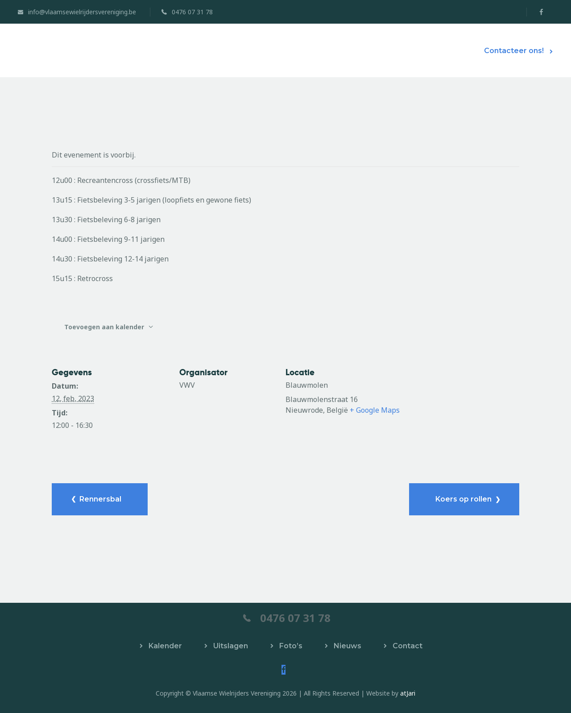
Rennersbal (99, 499)
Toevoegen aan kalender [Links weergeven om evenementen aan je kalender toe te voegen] (105, 327)
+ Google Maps (375, 410)
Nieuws (347, 646)
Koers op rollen (464, 499)
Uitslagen (230, 646)
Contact (407, 646)
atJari (407, 693)
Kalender (165, 646)
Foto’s (290, 646)
